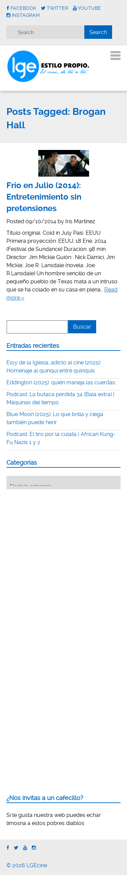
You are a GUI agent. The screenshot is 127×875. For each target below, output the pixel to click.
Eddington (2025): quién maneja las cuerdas (60, 382)
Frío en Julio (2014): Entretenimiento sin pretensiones (43, 197)
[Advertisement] (57, 536)
